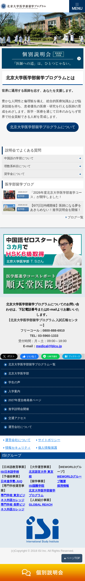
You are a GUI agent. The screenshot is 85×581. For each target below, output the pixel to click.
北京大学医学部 (18, 373)
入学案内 (14, 391)
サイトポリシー (49, 440)
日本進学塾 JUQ (11, 481)
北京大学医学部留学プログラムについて (42, 127)
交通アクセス (17, 418)
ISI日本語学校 (10, 471)
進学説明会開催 (18, 409)
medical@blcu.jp (49, 346)
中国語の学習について (19, 158)
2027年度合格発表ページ (24, 400)
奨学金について (14, 174)
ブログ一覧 (75, 217)
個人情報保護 (47, 447)
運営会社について (20, 427)
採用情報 (63, 485)
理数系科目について (17, 166)
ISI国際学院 (36, 485)
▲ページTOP (72, 558)
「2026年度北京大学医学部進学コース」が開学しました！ (56, 195)
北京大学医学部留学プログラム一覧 (32, 364)
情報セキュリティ (18, 447)
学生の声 (14, 382)
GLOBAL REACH (40, 504)
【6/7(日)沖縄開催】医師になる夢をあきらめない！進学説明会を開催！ (55, 208)
